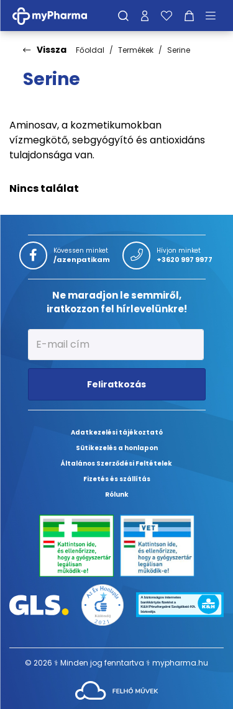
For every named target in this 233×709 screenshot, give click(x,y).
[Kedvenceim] (166, 15)
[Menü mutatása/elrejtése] (215, 15)
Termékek (135, 50)
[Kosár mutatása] (189, 15)
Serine (178, 50)
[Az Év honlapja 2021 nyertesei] (102, 604)
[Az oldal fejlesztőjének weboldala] (116, 689)
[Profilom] (145, 15)
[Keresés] (123, 15)
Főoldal (90, 50)
